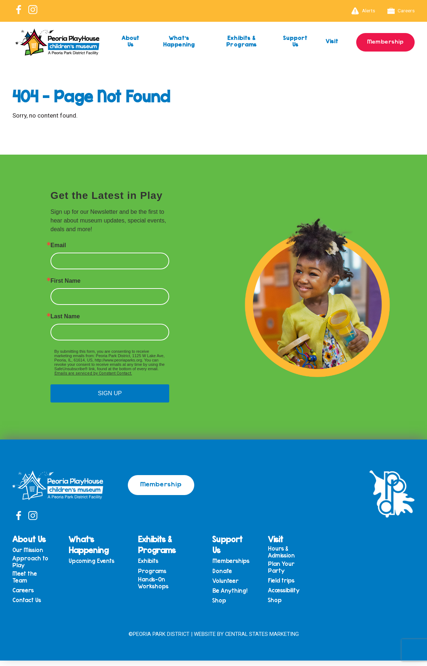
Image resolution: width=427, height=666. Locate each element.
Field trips (286, 583)
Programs (167, 572)
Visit (324, 41)
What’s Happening (176, 41)
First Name (65, 281)
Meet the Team (55, 591)
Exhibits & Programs (234, 41)
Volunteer (231, 583)
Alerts (363, 10)
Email (58, 245)
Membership (381, 41)
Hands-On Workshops (168, 585)
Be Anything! (235, 595)
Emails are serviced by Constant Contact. (93, 373)
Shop (225, 606)
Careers (401, 10)
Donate (227, 572)
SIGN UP (110, 393)
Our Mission (58, 560)
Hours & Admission (286, 552)
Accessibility (289, 594)
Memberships (236, 560)
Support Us (286, 41)
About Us (131, 41)
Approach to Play (57, 574)
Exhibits (163, 560)
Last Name (65, 316)
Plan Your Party (286, 568)
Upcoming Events (106, 562)
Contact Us (57, 617)
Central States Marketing (262, 640)
